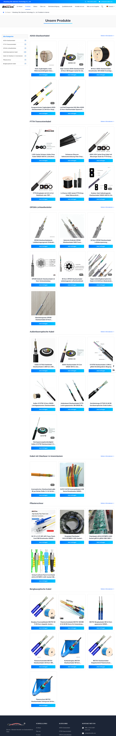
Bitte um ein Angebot (93, 6)
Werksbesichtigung (53, 6)
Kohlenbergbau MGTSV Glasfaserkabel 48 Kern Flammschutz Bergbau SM (72, 663)
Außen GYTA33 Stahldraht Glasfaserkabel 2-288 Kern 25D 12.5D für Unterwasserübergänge (43, 367)
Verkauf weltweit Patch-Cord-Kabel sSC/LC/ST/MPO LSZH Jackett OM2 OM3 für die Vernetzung (43, 577)
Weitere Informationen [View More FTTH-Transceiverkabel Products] (107, 121)
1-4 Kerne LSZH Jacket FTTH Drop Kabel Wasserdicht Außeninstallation (72, 195)
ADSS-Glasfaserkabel (64, 727)
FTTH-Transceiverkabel (65, 731)
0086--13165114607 (90, 727)
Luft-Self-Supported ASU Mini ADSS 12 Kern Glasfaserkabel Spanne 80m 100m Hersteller (72, 109)
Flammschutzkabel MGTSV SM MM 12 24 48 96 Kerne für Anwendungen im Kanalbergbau (72, 624)
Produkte (27, 6)
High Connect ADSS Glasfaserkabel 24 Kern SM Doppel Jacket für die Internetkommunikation (72, 71)
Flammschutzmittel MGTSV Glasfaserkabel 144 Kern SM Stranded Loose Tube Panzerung (43, 663)
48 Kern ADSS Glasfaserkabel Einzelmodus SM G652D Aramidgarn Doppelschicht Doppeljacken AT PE (101, 71)
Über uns (42, 6)
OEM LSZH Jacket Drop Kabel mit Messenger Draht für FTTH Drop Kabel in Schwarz (101, 156)
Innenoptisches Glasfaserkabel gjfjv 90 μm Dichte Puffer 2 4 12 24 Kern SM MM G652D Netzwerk (43, 491)
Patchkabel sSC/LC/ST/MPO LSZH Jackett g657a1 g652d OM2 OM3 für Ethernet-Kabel (101, 538)
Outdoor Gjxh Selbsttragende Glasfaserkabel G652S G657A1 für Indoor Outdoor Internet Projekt (100, 195)
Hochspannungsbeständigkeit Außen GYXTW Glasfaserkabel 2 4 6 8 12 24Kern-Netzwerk (43, 444)
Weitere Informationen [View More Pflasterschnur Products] (107, 503)
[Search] (102, 6)
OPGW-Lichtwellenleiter (65, 734)
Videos (35, 6)
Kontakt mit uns (79, 6)
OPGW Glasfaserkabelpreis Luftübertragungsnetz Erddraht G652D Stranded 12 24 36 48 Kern (43, 242)
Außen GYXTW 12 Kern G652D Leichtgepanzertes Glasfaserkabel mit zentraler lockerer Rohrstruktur (43, 405)
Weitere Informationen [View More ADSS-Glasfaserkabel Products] (107, 35)
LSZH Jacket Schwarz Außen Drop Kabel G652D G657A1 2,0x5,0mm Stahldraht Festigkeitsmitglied (43, 156)
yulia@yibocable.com (107, 1)
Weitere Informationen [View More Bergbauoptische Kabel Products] (107, 589)
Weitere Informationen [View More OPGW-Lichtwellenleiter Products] (107, 207)
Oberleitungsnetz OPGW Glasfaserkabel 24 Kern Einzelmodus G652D (43, 320)
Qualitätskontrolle (67, 6)
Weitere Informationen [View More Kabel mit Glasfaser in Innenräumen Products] (107, 456)
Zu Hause (19, 6)
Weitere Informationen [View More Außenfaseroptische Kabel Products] (107, 331)
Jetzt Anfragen (43, 75)
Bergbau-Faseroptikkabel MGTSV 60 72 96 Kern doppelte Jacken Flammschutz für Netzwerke (43, 624)
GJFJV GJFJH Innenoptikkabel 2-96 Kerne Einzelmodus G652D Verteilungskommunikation (72, 491)
